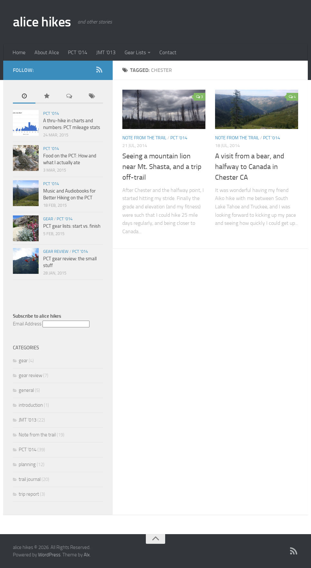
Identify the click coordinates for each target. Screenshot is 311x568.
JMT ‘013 (106, 52)
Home (19, 52)
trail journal (30, 479)
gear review (56, 251)
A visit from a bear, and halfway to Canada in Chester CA (249, 167)
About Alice (46, 52)
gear (48, 218)
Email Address (27, 324)
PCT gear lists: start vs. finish (71, 226)
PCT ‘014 (77, 52)
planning (27, 464)
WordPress (49, 555)
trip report (29, 494)
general (26, 390)
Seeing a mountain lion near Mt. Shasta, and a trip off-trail (162, 167)
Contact (167, 52)
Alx (87, 555)
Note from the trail (144, 138)
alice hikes (42, 22)
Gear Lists (135, 52)
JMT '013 (27, 420)
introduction (31, 405)
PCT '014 (178, 138)
